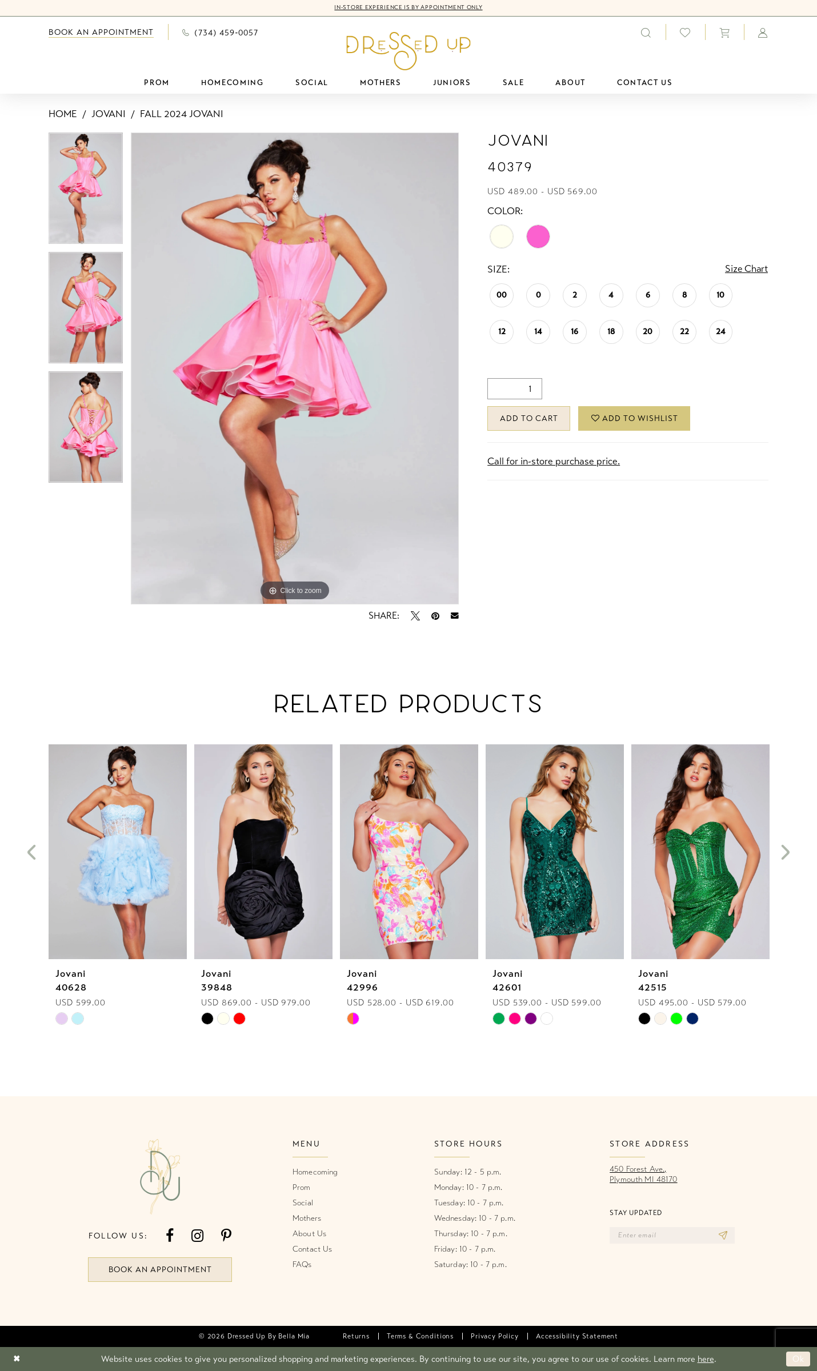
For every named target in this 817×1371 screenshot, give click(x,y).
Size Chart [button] (746, 269)
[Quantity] (514, 388)
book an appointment (160, 1269)
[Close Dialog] (17, 1359)
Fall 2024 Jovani (181, 114)
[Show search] (646, 32)
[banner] (409, 51)
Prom (302, 1187)
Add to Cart (530, 418)
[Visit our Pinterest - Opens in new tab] (226, 1236)
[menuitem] (101, 32)
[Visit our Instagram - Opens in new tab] (197, 1236)
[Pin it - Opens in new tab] (435, 615)
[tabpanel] (86, 192)
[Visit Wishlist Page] (685, 32)
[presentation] (118, 852)
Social (303, 1203)
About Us (309, 1233)
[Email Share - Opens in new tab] (455, 616)
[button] (724, 32)
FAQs (302, 1264)
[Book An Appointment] (101, 32)
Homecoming (315, 1172)
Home (63, 114)
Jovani (108, 114)
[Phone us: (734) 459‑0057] (220, 32)
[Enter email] (673, 1235)
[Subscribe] (723, 1235)
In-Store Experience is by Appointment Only (408, 8)
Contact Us (312, 1249)
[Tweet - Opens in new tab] (415, 615)
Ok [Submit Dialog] (798, 1359)
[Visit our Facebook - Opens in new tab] (170, 1236)
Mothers (307, 1218)
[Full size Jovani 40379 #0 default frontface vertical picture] (295, 368)
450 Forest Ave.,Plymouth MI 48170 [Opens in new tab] (643, 1174)
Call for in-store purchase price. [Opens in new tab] (553, 462)
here (706, 1359)
